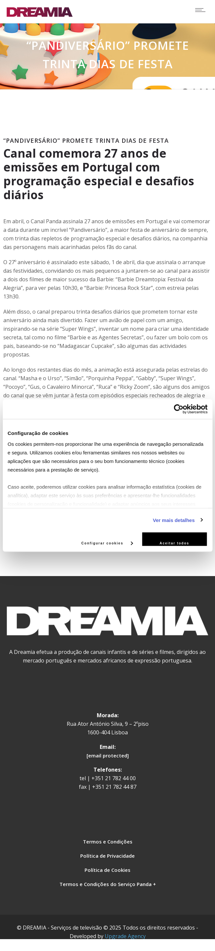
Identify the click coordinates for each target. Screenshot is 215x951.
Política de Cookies (107, 870)
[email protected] (108, 755)
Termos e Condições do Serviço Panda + (107, 884)
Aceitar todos (174, 543)
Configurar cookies (107, 543)
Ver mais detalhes (174, 520)
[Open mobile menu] (201, 9)
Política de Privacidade (107, 855)
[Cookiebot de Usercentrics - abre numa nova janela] (178, 409)
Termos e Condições (107, 841)
